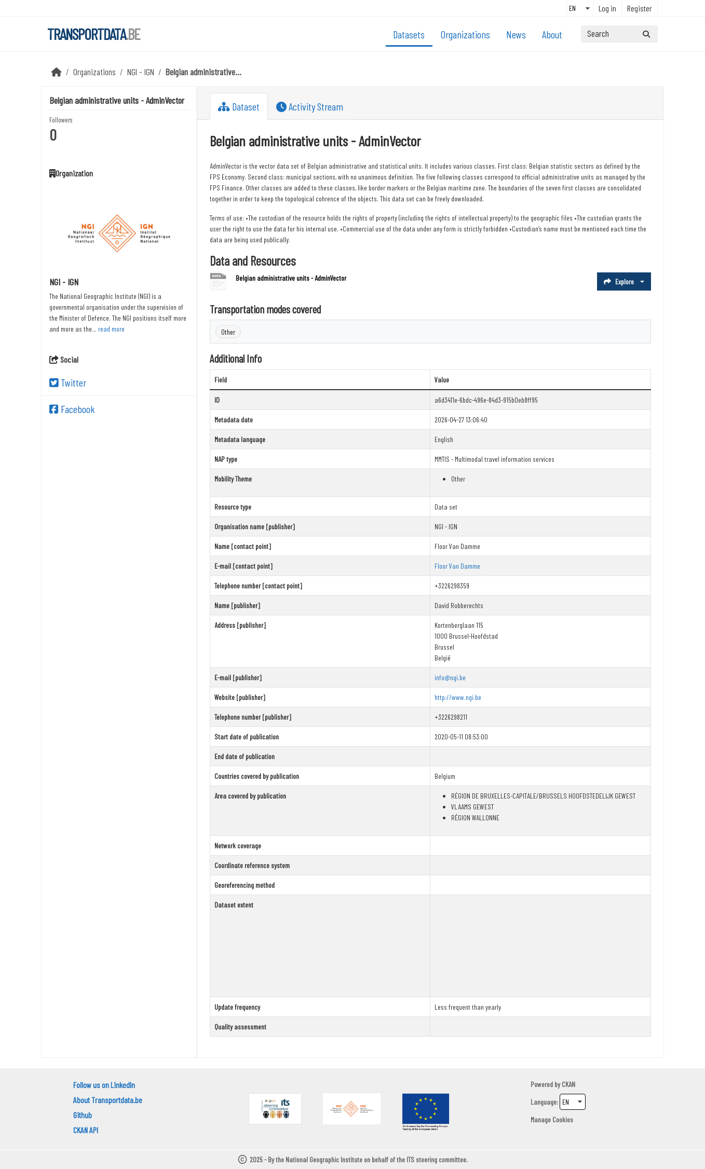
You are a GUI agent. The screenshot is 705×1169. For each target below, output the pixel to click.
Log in (607, 8)
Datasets (409, 34)
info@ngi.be (450, 677)
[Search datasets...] (619, 34)
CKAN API (85, 1130)
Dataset (239, 106)
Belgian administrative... (203, 71)
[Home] (56, 71)
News (516, 34)
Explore (619, 281)
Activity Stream (309, 106)
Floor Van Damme (457, 565)
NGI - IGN (140, 71)
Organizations (465, 34)
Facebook (72, 409)
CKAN (568, 1084)
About (552, 34)
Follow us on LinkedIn (104, 1085)
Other (228, 331)
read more (111, 328)
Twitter (67, 382)
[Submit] (646, 34)
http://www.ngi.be (458, 697)
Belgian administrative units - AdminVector (291, 277)
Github (82, 1115)
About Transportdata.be (107, 1100)
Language (544, 1101)
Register (639, 8)
